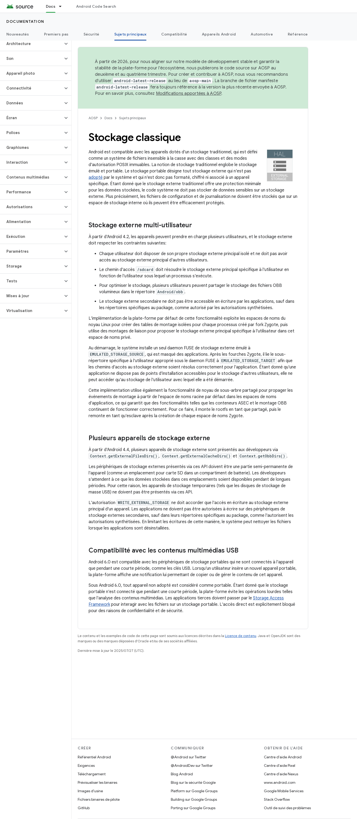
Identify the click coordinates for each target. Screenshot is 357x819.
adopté (96, 177)
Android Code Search (96, 6)
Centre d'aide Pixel (279, 765)
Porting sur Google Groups (193, 807)
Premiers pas (56, 34)
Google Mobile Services (283, 791)
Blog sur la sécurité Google (193, 782)
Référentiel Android (94, 757)
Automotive (262, 34)
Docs (108, 118)
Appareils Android (219, 34)
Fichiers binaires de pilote (99, 799)
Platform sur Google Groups (194, 791)
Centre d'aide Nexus (281, 774)
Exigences (86, 765)
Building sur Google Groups (194, 799)
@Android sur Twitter (188, 757)
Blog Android (182, 774)
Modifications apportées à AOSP (188, 93)
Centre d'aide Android (283, 757)
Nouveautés (17, 34)
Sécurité (91, 34)
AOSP (93, 118)
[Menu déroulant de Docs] (62, 6)
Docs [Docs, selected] (50, 6)
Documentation (25, 21)
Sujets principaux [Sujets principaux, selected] (130, 34)
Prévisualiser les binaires (97, 782)
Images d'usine (90, 791)
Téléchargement (92, 774)
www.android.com (279, 782)
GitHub (84, 807)
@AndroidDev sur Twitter (192, 765)
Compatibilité (174, 34)
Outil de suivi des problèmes (287, 807)
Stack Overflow (277, 799)
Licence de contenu (240, 636)
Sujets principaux (132, 118)
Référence (298, 34)
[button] (31, 43)
